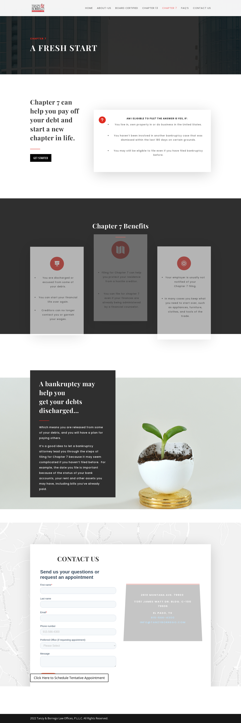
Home (89, 8)
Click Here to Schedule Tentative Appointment (69, 678)
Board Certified (126, 8)
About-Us (104, 8)
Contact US (202, 8)
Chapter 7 (169, 8)
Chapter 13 (150, 8)
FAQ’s (185, 8)
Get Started (40, 158)
